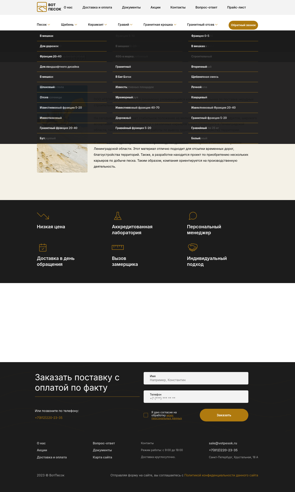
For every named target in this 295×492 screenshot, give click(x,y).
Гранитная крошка (158, 24)
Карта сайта (102, 457)
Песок (42, 24)
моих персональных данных (167, 417)
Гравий (123, 24)
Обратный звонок (243, 25)
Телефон (156, 394)
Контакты (178, 7)
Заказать (224, 415)
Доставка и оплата (97, 7)
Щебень (67, 24)
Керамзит (96, 24)
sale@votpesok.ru (223, 443)
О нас (68, 7)
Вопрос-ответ (206, 7)
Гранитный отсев (200, 24)
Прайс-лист (236, 7)
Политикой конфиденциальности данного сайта (221, 475)
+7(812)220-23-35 (49, 418)
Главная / (45, 37)
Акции (156, 7)
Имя (153, 376)
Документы (131, 7)
